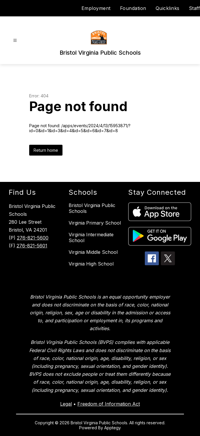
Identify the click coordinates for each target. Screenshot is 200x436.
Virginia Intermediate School (91, 237)
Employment (96, 8)
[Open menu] (15, 40)
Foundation (133, 8)
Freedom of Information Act (108, 404)
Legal (66, 404)
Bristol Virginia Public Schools (92, 208)
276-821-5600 (32, 238)
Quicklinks (168, 8)
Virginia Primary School (95, 223)
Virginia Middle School (93, 252)
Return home (46, 150)
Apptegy (112, 427)
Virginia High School (91, 264)
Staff (194, 8)
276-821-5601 (32, 246)
